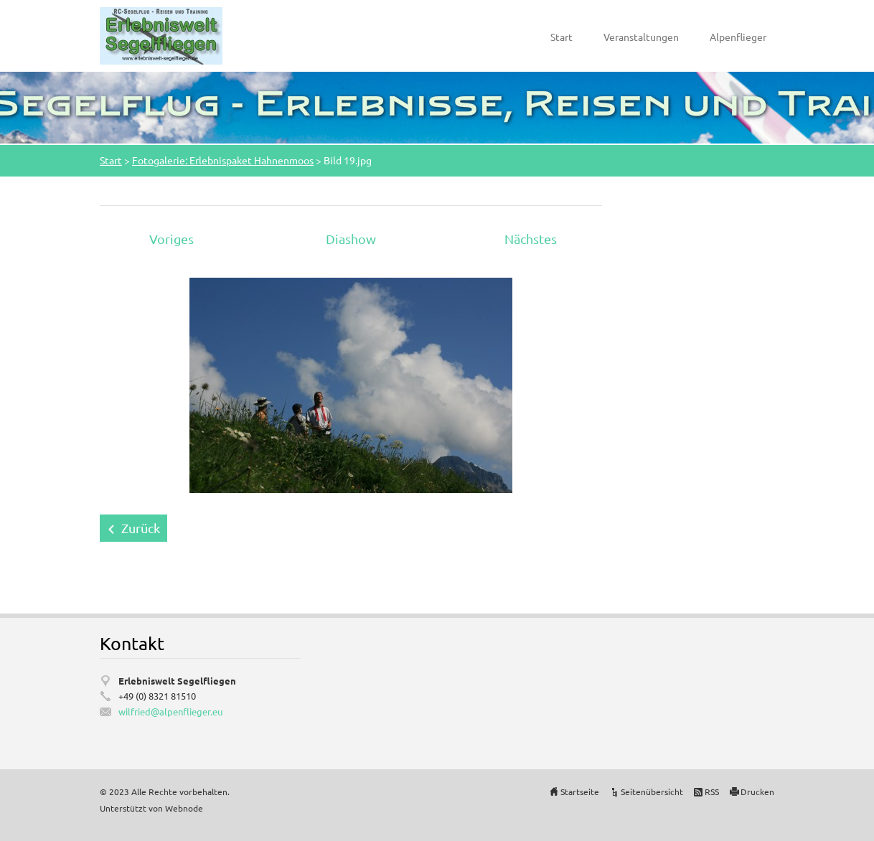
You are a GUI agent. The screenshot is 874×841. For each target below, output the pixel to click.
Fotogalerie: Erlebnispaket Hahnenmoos (223, 160)
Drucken (757, 791)
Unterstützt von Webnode (151, 808)
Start (561, 36)
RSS (712, 791)
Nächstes (530, 238)
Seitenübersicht (652, 791)
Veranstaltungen (641, 36)
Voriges (171, 238)
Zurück (140, 527)
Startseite (579, 791)
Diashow (351, 238)
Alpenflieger (738, 36)
